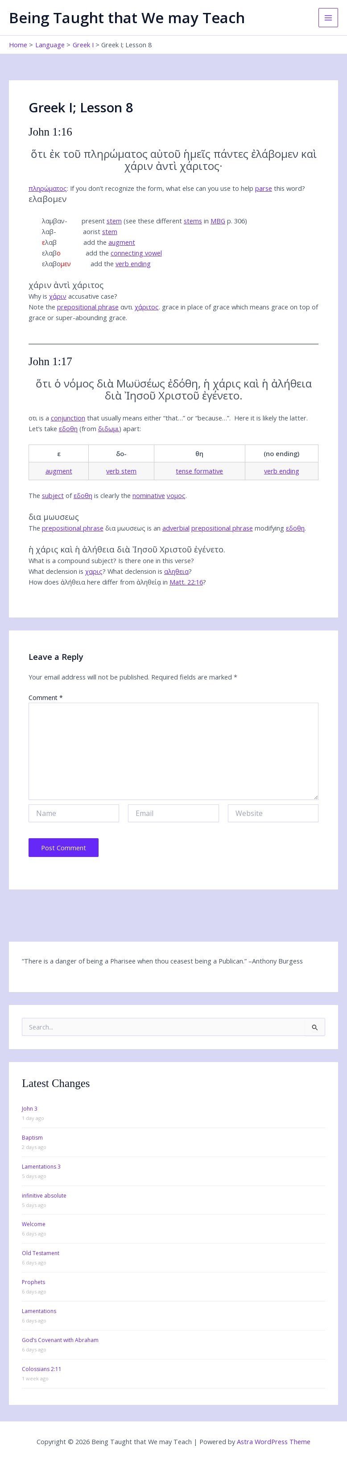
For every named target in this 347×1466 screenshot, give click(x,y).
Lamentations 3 (41, 1166)
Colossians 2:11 (42, 1369)
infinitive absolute (44, 1195)
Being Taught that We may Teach (127, 18)
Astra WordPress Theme (273, 1441)
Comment (46, 697)
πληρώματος (48, 188)
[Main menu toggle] (328, 18)
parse (263, 188)
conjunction (68, 417)
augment (121, 242)
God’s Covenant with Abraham (60, 1340)
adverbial (176, 527)
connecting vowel (136, 252)
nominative (148, 495)
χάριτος (147, 306)
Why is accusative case (71, 296)
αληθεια (176, 571)
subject (53, 495)
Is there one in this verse (154, 560)
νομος (176, 495)
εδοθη (68, 428)
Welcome (33, 1224)
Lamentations (39, 1311)
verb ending (133, 263)
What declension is (66, 571)
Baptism (32, 1137)
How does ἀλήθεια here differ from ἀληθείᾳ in (116, 581)
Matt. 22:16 (186, 581)
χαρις (94, 571)
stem (114, 220)
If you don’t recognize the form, (186, 188)
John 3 (29, 1108)
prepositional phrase (88, 306)
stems (193, 220)
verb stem (121, 470)
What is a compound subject (71, 560)
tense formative (199, 470)
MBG (218, 220)
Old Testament (40, 1253)
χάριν (57, 296)
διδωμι (108, 428)
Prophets (33, 1282)
